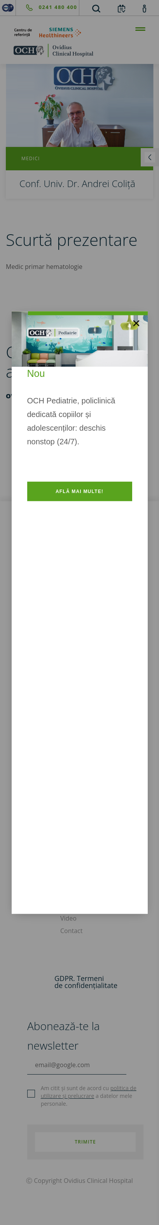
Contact (71, 930)
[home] (79, 50)
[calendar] (121, 8)
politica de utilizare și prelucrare (88, 1091)
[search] (96, 8)
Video (68, 918)
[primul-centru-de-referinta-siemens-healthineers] (79, 32)
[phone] (46, 7)
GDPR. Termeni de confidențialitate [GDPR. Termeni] (85, 982)
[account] (144, 8)
